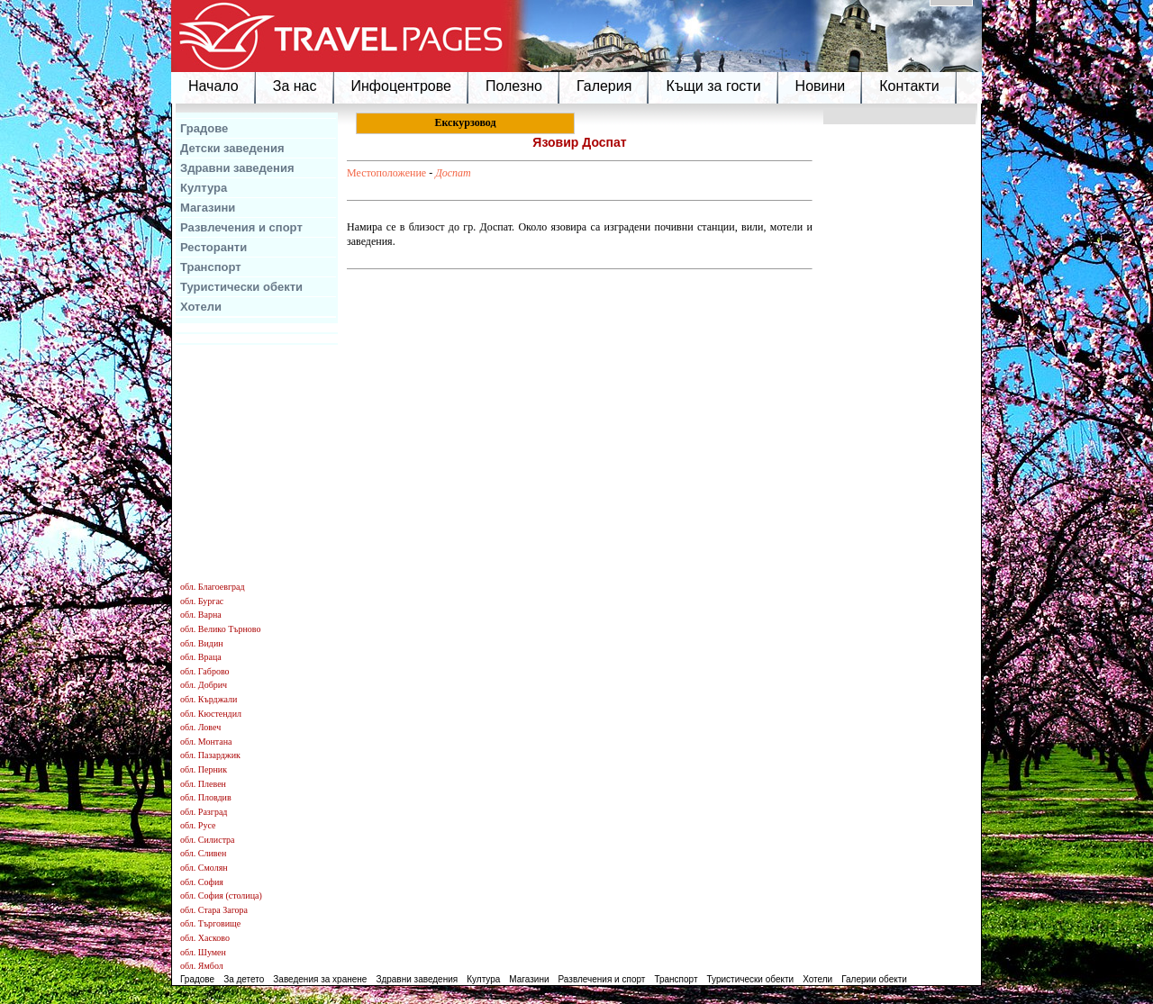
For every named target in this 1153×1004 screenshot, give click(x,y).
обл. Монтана (206, 741)
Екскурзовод (464, 122)
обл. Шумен (203, 952)
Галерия (603, 86)
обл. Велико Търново (220, 629)
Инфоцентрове (401, 86)
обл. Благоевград (212, 587)
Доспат (453, 173)
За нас (295, 86)
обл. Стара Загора (214, 910)
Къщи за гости (713, 86)
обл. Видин (201, 643)
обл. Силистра (207, 840)
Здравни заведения (237, 168)
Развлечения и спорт (241, 227)
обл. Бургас (201, 601)
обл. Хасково (205, 938)
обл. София (201, 882)
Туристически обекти (241, 287)
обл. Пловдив (206, 797)
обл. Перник (203, 769)
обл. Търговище (210, 923)
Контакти (909, 86)
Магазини (207, 207)
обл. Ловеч (200, 727)
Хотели (201, 306)
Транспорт (210, 267)
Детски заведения (232, 148)
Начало (213, 86)
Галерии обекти (874, 979)
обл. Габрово (205, 671)
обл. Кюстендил (210, 714)
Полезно (514, 86)
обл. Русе (197, 825)
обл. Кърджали (208, 699)
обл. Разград (203, 812)
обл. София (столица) (221, 895)
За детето (243, 979)
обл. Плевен (203, 784)
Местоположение (386, 173)
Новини (820, 86)
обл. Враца (201, 657)
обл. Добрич (203, 685)
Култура (203, 187)
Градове (204, 128)
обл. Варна (201, 615)
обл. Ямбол (201, 966)
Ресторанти (213, 247)
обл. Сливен (203, 853)
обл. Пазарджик (210, 755)
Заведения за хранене (320, 979)
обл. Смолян (204, 868)
